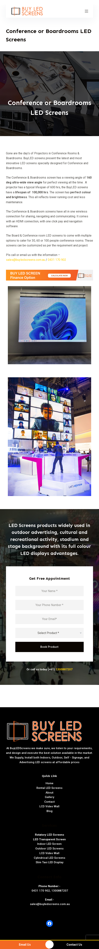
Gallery (49, 797)
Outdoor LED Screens (49, 848)
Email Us (25, 944)
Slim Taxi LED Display (49, 862)
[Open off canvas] (86, 11)
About (49, 792)
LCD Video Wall (49, 806)
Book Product (49, 647)
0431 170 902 (57, 260)
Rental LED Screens (49, 788)
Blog (49, 811)
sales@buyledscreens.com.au (25, 260)
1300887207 (64, 669)
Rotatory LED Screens (49, 834)
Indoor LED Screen (49, 844)
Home (49, 783)
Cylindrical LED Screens (49, 858)
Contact (49, 801)
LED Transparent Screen (49, 839)
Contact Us (74, 944)
